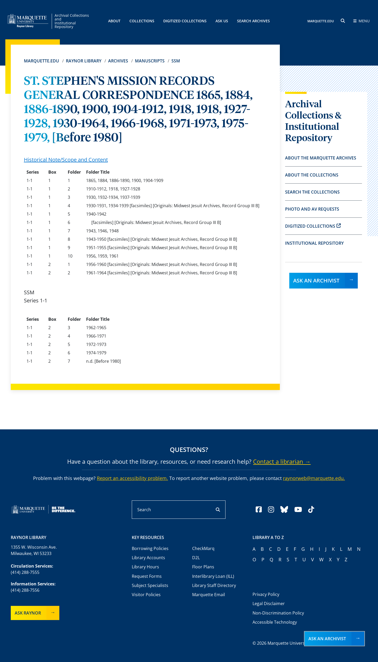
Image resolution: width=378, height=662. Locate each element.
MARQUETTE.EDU (320, 21)
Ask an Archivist (316, 280)
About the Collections (311, 175)
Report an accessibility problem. (132, 478)
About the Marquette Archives (320, 158)
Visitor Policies (146, 594)
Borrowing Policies (150, 548)
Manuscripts (150, 61)
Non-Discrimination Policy (278, 613)
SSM (175, 61)
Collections (141, 20)
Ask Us (222, 20)
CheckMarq (203, 548)
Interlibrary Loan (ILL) (213, 576)
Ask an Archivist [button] (327, 639)
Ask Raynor (28, 613)
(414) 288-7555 (25, 572)
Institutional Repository (314, 243)
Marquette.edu (41, 61)
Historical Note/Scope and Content (66, 159)
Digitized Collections (185, 20)
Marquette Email (208, 594)
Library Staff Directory (214, 585)
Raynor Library (83, 61)
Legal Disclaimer (269, 603)
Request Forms (147, 576)
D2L (196, 557)
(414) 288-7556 (25, 590)
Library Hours (145, 567)
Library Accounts (148, 557)
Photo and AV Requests (312, 209)
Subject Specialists (150, 585)
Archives (118, 61)
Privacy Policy (266, 594)
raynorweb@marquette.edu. (314, 478)
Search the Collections (312, 192)
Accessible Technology (275, 622)
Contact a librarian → (282, 461)
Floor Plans (203, 567)
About (114, 20)
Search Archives (253, 20)
